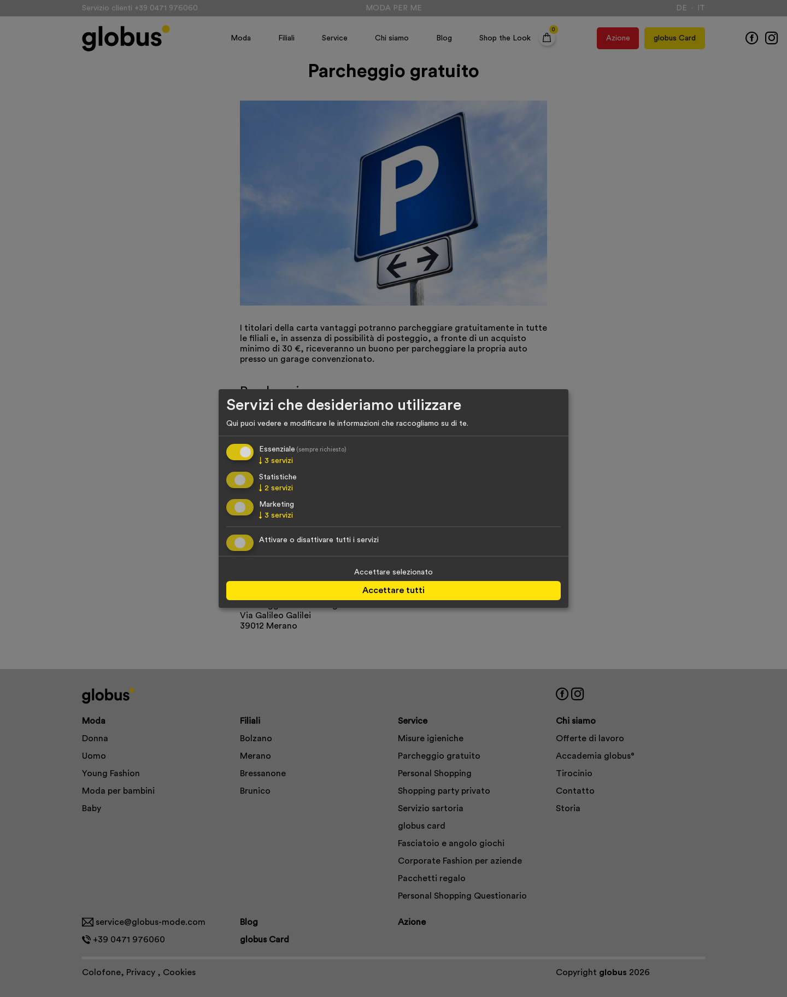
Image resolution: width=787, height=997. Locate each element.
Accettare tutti (393, 590)
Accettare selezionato (393, 572)
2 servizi (276, 488)
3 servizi (276, 461)
